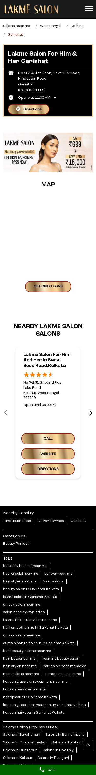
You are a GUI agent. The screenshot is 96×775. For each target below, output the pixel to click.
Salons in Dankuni (67, 742)
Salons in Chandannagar (24, 742)
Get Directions (48, 286)
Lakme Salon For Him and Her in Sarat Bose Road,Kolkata (46, 360)
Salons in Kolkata (17, 758)
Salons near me (16, 26)
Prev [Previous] (6, 413)
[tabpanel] (48, 152)
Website (48, 454)
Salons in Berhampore (65, 734)
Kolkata (77, 26)
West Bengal (50, 26)
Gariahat (78, 521)
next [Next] (90, 413)
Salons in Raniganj (53, 758)
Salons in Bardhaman (21, 734)
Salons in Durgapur (20, 750)
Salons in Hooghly (58, 750)
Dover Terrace (51, 521)
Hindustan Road (17, 521)
